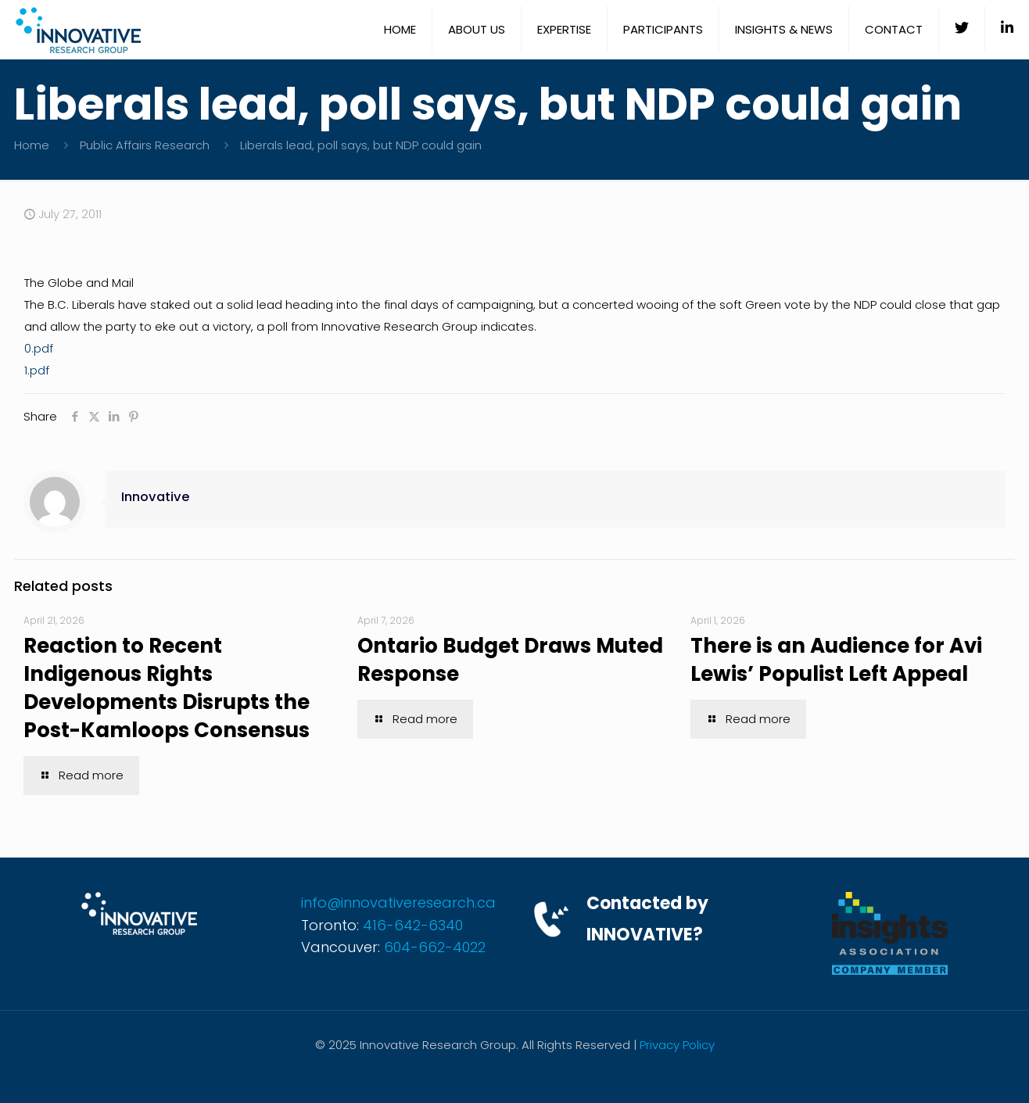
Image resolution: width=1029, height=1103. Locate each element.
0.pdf (38, 348)
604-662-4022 (435, 947)
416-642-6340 (413, 925)
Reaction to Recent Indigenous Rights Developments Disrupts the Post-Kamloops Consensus (166, 688)
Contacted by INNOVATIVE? (647, 919)
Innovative (155, 497)
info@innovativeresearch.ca (398, 902)
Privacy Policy (677, 1045)
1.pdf (36, 370)
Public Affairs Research (145, 145)
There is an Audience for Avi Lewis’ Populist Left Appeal (836, 660)
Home (31, 145)
